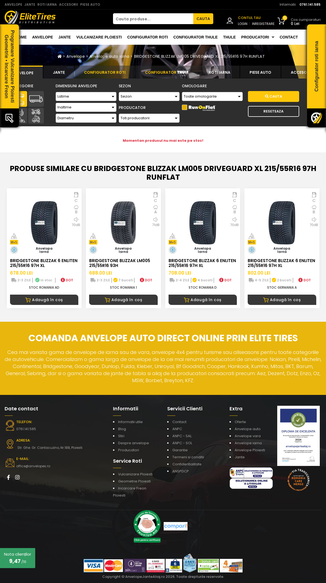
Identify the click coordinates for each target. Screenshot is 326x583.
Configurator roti (147, 37)
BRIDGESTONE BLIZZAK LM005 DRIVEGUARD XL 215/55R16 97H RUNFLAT (199, 56)
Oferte (240, 421)
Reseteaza (273, 111)
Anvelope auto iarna (109, 56)
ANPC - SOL (182, 443)
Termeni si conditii (188, 457)
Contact (289, 37)
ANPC (177, 428)
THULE (229, 37)
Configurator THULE (195, 37)
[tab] (24, 72)
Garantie (180, 450)
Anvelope (42, 37)
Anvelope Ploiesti (250, 450)
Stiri (121, 436)
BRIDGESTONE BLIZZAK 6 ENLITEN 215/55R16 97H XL (44, 263)
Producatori (128, 450)
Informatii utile (130, 421)
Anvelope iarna (248, 443)
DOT (67, 280)
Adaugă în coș (44, 299)
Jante (65, 37)
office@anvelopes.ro (33, 466)
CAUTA (203, 18)
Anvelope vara (248, 436)
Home (21, 37)
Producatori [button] (257, 37)
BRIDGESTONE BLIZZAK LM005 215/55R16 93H (119, 263)
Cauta (273, 96)
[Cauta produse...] (153, 18)
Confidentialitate (187, 464)
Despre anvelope (133, 443)
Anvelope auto (248, 428)
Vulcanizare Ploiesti (99, 37)
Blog (122, 428)
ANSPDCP (180, 471)
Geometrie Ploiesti (134, 481)
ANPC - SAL (182, 436)
